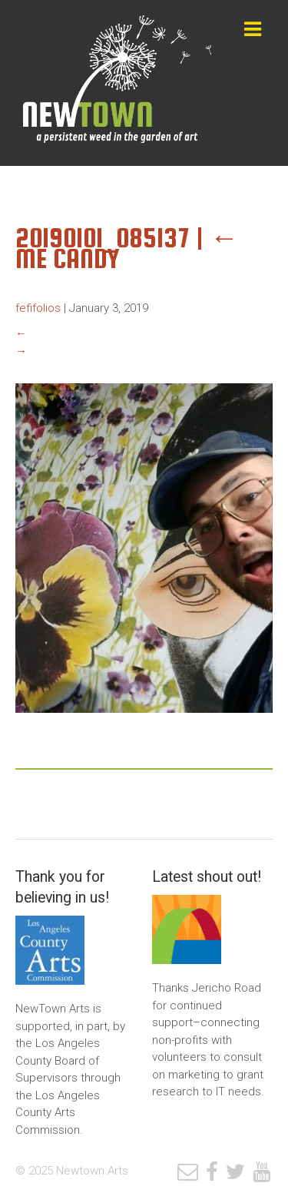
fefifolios (38, 308)
